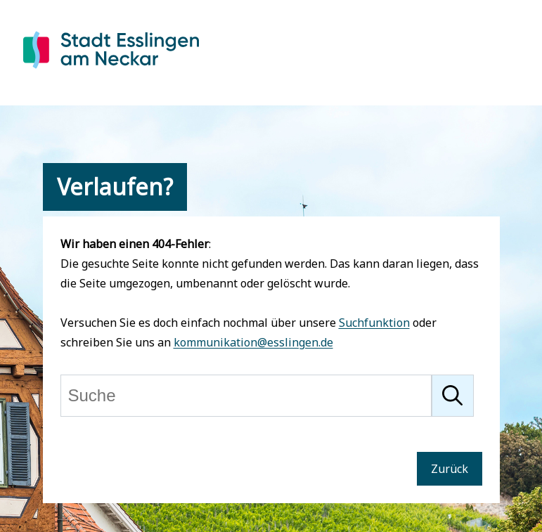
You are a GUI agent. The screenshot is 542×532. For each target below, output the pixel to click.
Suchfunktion (374, 322)
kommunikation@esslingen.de (253, 342)
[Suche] (246, 396)
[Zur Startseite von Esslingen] (111, 71)
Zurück (449, 468)
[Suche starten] (453, 396)
